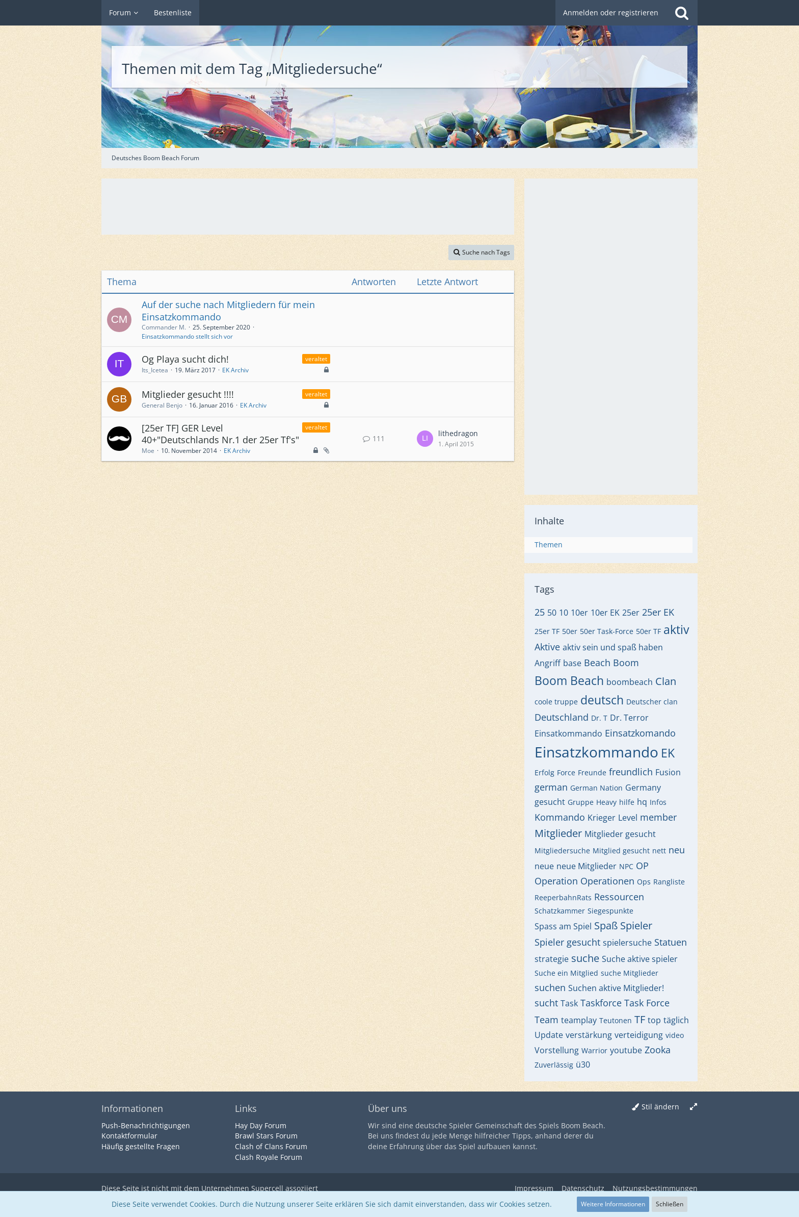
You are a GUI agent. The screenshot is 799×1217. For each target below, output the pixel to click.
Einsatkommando (568, 733)
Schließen (669, 1204)
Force (566, 772)
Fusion (668, 772)
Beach (597, 662)
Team (546, 1019)
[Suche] (682, 13)
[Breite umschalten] (693, 1107)
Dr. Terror (629, 717)
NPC (626, 866)
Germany (643, 787)
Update (549, 1035)
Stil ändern (660, 1106)
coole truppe (556, 701)
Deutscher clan (652, 701)
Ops (644, 881)
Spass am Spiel (563, 926)
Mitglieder (558, 833)
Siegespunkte (610, 911)
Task (569, 1003)
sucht (546, 1003)
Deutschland (562, 717)
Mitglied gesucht (621, 850)
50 (551, 612)
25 (540, 612)
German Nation (596, 788)
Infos (658, 802)
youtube (626, 1050)
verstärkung (589, 1035)
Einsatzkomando (640, 733)
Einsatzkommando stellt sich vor (187, 336)
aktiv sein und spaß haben (613, 647)
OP (642, 865)
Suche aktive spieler (640, 959)
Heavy (606, 802)
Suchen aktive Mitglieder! (616, 988)
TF (639, 1019)
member (658, 817)
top (654, 1020)
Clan (665, 681)
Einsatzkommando (596, 752)
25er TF (547, 631)
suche (585, 958)
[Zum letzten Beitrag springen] (425, 438)
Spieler (636, 925)
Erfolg (544, 772)
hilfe (626, 802)
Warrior (594, 1050)
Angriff (548, 663)
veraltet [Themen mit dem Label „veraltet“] (316, 358)
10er (579, 612)
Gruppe (581, 802)
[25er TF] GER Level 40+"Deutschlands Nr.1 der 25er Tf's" (220, 434)
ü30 (583, 1064)
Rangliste (669, 881)
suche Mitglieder (629, 973)
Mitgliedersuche (562, 850)
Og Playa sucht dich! (185, 359)
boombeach (629, 682)
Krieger (602, 817)
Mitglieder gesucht (620, 834)
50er (569, 631)
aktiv (676, 629)
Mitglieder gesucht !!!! (188, 394)
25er (631, 612)
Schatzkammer (560, 911)
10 (563, 612)
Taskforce (601, 1003)
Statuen (670, 942)
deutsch (602, 700)
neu (677, 850)
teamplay (579, 1020)
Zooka (658, 1050)
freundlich (631, 772)
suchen (550, 987)
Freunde (592, 772)
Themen (549, 544)
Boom (626, 662)
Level (627, 817)
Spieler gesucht (567, 942)
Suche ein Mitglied (566, 973)
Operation (556, 881)
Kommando (560, 817)
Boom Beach (569, 680)
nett (659, 850)
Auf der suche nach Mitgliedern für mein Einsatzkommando (228, 310)
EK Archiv (235, 370)
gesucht (550, 801)
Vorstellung (557, 1050)
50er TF (648, 631)
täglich (676, 1020)
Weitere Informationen (613, 1204)
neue (544, 866)
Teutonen (615, 1020)
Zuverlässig (554, 1065)
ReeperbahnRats (563, 897)
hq (642, 801)
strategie (552, 959)
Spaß (606, 925)
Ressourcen (619, 897)
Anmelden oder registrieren (610, 12)
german (551, 787)
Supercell (267, 1188)
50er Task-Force (606, 631)
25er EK (658, 612)
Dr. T (599, 718)
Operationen (607, 881)
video (674, 1035)
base (572, 663)
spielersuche (627, 942)
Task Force (647, 1003)
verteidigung (639, 1035)
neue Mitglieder (586, 866)
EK (668, 753)
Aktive (547, 647)
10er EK (605, 612)
